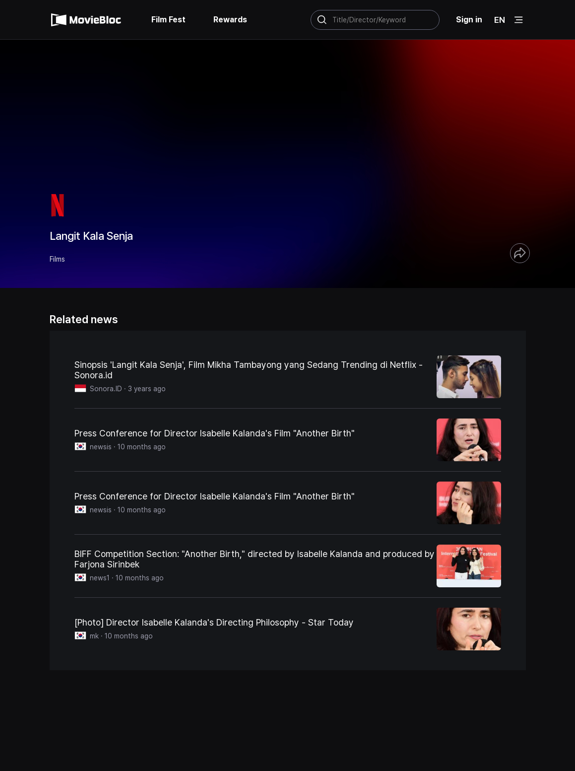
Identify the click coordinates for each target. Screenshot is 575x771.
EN (499, 20)
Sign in (469, 19)
